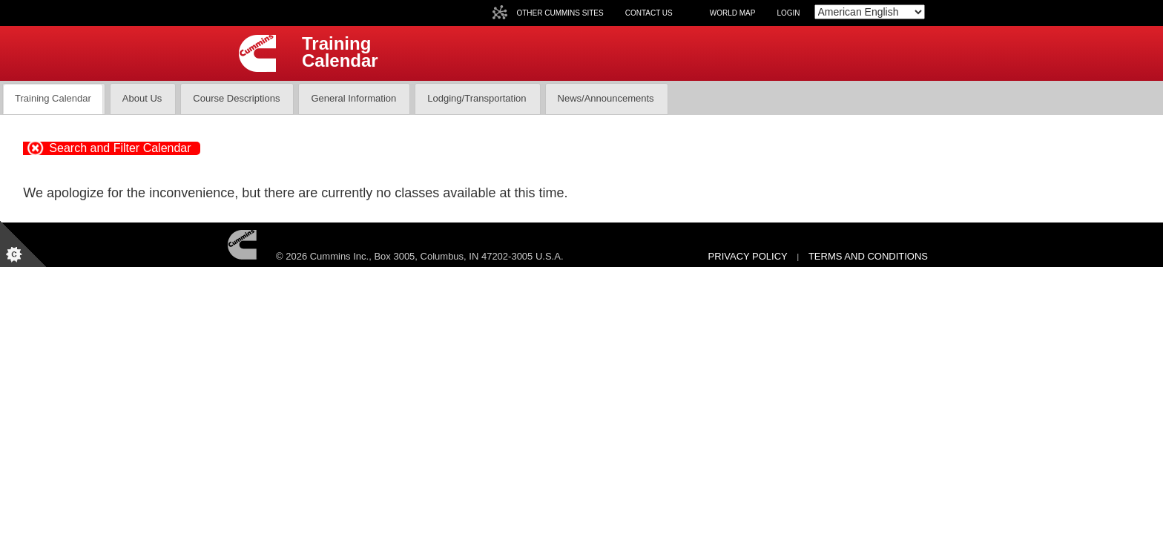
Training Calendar (53, 98)
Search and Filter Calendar (120, 148)
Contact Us (649, 13)
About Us (142, 98)
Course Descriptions (236, 98)
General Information (353, 98)
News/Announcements (606, 98)
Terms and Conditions (868, 256)
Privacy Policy (748, 256)
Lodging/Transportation (476, 98)
